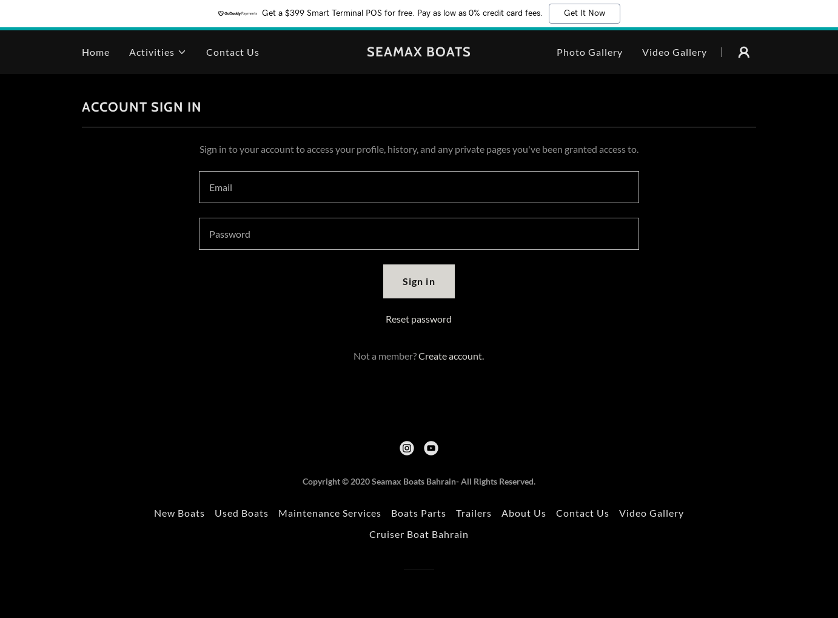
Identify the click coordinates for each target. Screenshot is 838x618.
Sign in (419, 281)
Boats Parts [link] (418, 513)
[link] (419, 52)
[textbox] (419, 187)
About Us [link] (523, 513)
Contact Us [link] (233, 52)
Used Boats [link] (242, 513)
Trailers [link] (474, 513)
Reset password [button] (419, 318)
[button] (158, 52)
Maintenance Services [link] (329, 513)
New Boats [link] (179, 513)
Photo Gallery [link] (590, 52)
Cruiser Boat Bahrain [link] (419, 534)
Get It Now (584, 13)
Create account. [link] (451, 355)
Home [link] (96, 52)
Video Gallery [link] (674, 52)
